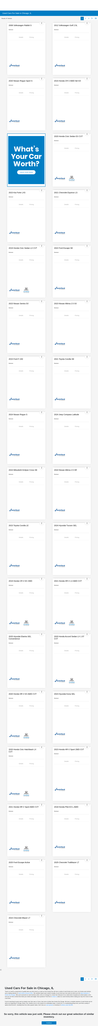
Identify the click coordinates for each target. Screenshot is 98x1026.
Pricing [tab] (31, 37)
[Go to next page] (92, 18)
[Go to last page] (96, 18)
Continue (49, 1023)
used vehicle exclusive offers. (25, 993)
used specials (49, 1005)
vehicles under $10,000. (67, 1005)
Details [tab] (21, 37)
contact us (54, 996)
